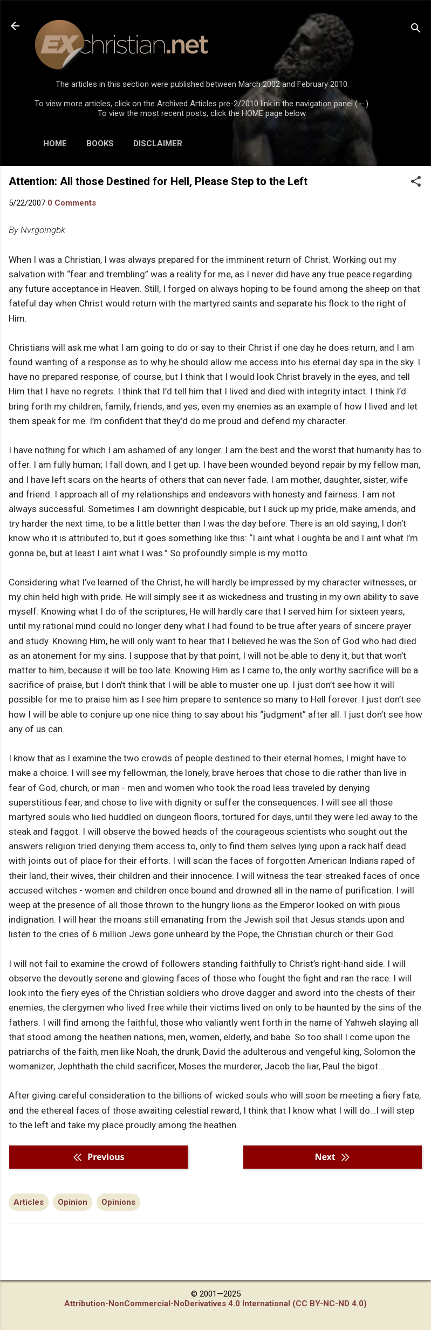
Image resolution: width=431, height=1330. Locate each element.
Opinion (72, 1202)
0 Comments (71, 203)
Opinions (118, 1202)
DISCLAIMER (157, 143)
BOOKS (100, 143)
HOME (55, 143)
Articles (28, 1202)
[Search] (415, 29)
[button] (415, 182)
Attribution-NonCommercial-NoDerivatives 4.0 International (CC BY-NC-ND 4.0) (215, 1303)
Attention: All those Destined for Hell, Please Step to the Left (158, 181)
